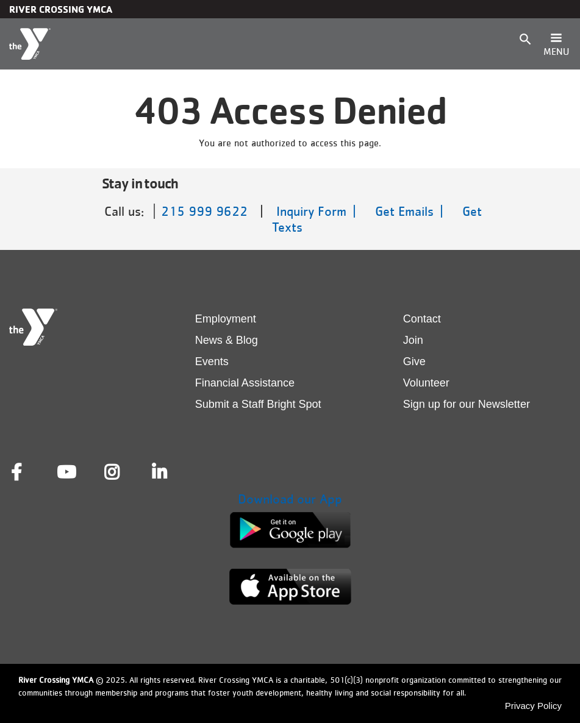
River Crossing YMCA (60, 9)
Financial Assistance (245, 383)
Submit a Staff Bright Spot (258, 404)
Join (413, 340)
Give (414, 361)
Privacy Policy (533, 705)
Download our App (290, 499)
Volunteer (426, 383)
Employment (225, 319)
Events (212, 361)
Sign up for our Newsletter (466, 404)
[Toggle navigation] (556, 44)
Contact (422, 319)
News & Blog (226, 340)
